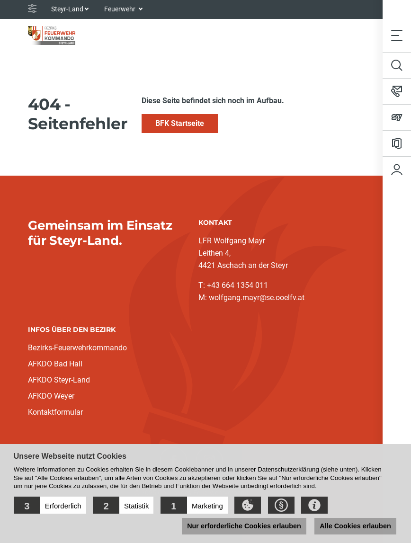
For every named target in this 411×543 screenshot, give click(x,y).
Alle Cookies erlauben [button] (355, 526)
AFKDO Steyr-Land (59, 379)
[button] (50, 505)
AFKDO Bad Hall (55, 363)
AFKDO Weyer (51, 396)
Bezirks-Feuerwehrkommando (77, 347)
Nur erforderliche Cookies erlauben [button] (244, 526)
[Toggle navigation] (397, 35)
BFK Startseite (179, 123)
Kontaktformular (55, 412)
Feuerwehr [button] (120, 9)
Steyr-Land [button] (67, 9)
